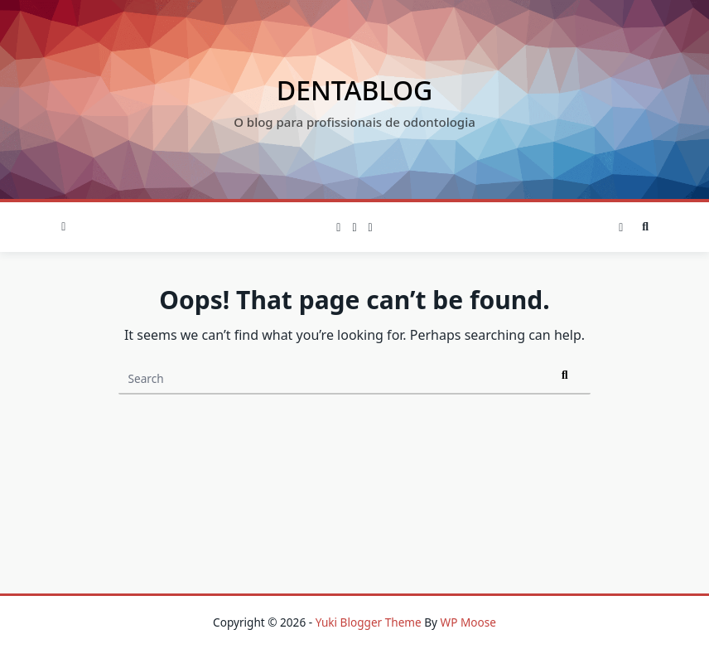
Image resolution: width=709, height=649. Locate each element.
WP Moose (468, 622)
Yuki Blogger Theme (369, 622)
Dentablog (354, 90)
